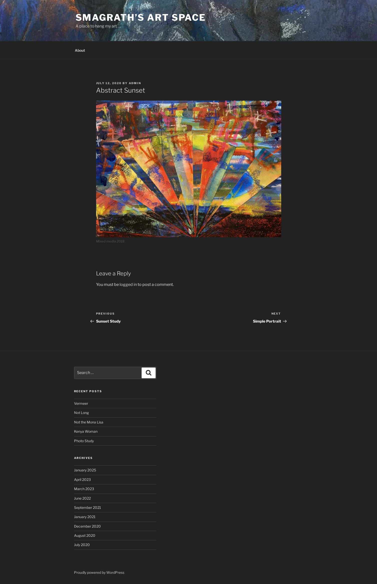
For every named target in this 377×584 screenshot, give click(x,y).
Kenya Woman (86, 431)
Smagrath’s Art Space (141, 17)
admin (135, 83)
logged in (128, 284)
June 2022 (82, 498)
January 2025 (85, 470)
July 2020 (82, 545)
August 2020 (84, 535)
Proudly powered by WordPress (99, 572)
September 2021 (87, 507)
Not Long (81, 412)
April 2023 (82, 479)
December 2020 (87, 526)
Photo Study (84, 441)
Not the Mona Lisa (88, 422)
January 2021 (85, 517)
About (80, 50)
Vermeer (81, 403)
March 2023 (84, 489)
